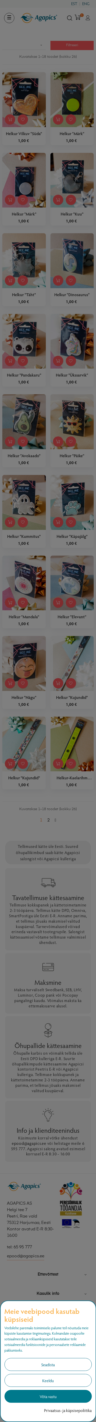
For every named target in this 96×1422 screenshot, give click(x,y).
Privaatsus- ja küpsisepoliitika (68, 1410)
